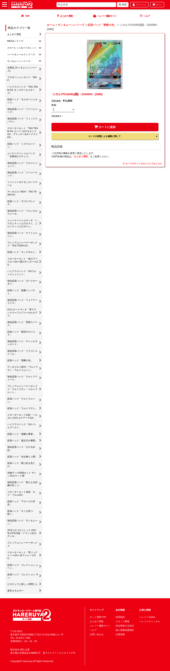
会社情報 (120, 610)
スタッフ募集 (122, 621)
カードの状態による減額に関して (104, 136)
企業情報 (120, 634)
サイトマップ (97, 610)
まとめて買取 (81, 156)
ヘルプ (93, 630)
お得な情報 (145, 610)
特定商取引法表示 (125, 625)
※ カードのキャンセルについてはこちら (142, 163)
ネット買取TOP (98, 617)
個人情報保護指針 (125, 630)
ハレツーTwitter (147, 617)
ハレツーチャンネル (149, 621)
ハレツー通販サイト (100, 625)
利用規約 (120, 617)
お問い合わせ (97, 634)
